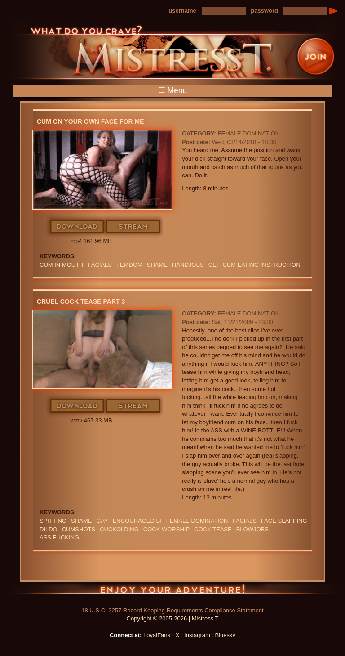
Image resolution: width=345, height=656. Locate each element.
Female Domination (248, 133)
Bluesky (225, 635)
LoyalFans (156, 635)
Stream (133, 226)
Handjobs (188, 264)
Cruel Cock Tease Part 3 (81, 301)
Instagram (197, 635)
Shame (157, 264)
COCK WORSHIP (166, 529)
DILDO (49, 529)
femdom (129, 264)
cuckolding (119, 529)
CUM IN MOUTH (62, 264)
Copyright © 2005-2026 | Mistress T (173, 618)
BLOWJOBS (252, 529)
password (264, 10)
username (182, 10)
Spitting (53, 520)
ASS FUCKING (59, 537)
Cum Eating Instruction (261, 264)
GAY (102, 520)
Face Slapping (284, 520)
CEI (213, 264)
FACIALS (100, 264)
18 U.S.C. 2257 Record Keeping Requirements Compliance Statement (172, 610)
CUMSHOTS (78, 529)
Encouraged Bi (137, 520)
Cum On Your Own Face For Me (90, 121)
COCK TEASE (213, 529)
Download (77, 226)
